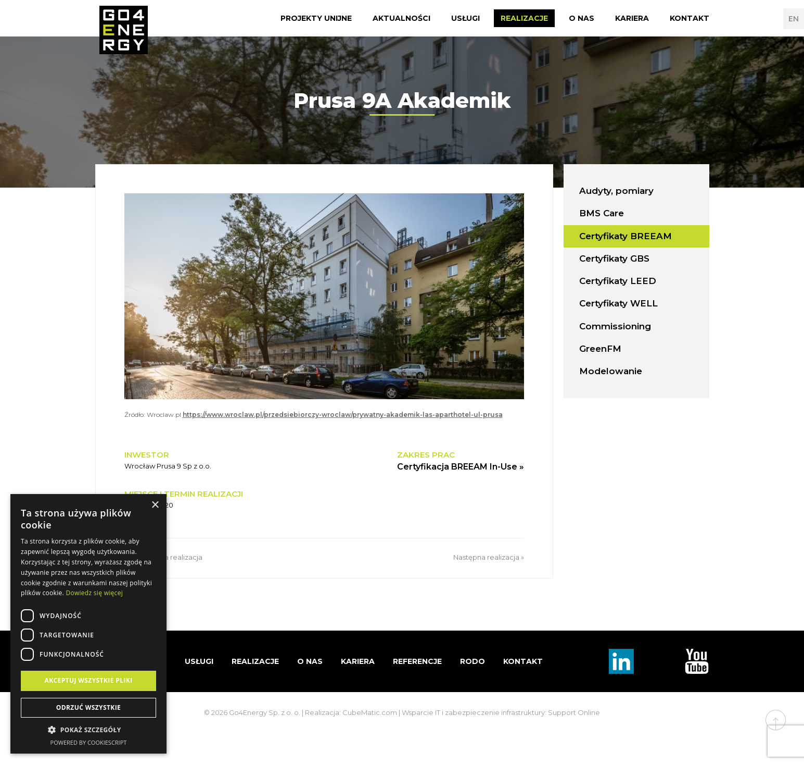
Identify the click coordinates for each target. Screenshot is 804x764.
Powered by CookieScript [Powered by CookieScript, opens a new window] (88, 742)
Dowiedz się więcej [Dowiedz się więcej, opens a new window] (94, 592)
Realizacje (524, 18)
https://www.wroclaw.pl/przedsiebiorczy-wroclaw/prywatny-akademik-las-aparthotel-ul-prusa (343, 414)
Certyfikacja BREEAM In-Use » (460, 467)
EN (793, 18)
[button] (88, 730)
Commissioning (615, 326)
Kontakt (689, 18)
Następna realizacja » (488, 557)
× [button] (155, 505)
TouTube (696, 661)
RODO (472, 661)
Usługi (465, 18)
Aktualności (401, 18)
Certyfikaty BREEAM (625, 236)
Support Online (574, 712)
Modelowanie (610, 371)
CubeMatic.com (369, 712)
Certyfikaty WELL (618, 303)
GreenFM (600, 348)
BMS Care (601, 213)
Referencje (417, 661)
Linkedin (621, 661)
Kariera (632, 18)
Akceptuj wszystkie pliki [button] (88, 680)
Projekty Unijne (316, 18)
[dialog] (88, 624)
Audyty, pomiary (616, 191)
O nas (581, 18)
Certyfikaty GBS (614, 258)
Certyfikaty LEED (617, 281)
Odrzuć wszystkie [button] (88, 707)
